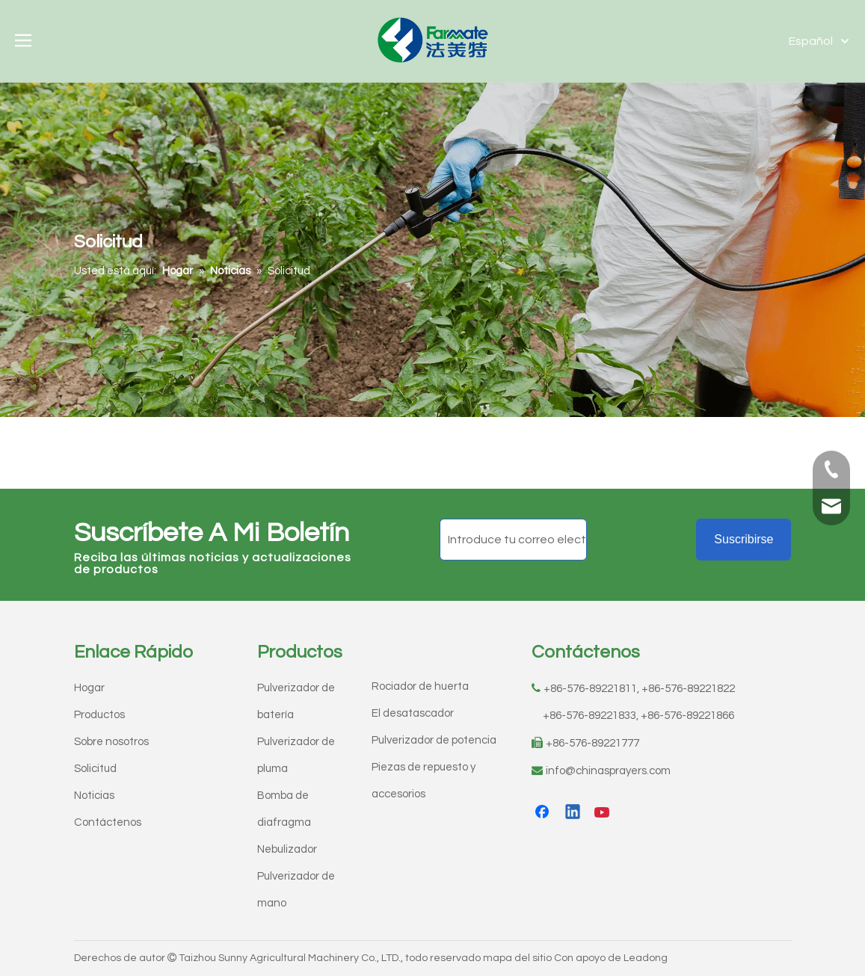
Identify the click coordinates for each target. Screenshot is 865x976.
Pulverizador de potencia (434, 740)
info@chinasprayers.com (608, 770)
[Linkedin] (573, 813)
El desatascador (413, 713)
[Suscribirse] (743, 539)
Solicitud (95, 768)
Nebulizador (287, 849)
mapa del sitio (517, 958)
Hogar (89, 688)
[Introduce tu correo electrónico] (513, 539)
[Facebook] (543, 813)
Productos (99, 714)
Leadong (646, 958)
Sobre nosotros (111, 741)
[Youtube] (603, 813)
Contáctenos (107, 822)
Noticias (94, 795)
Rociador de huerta (420, 686)
